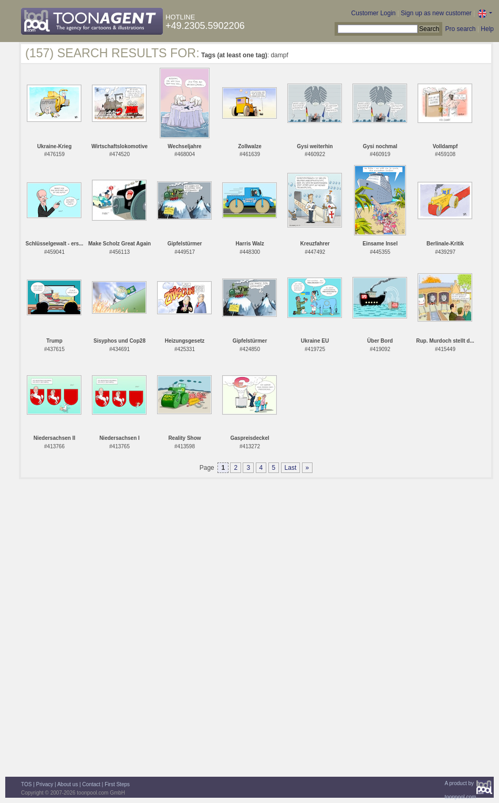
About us (67, 784)
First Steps (117, 784)
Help (487, 29)
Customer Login (373, 13)
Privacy (45, 784)
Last (291, 467)
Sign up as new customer (436, 13)
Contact (91, 784)
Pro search (460, 29)
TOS (26, 784)
